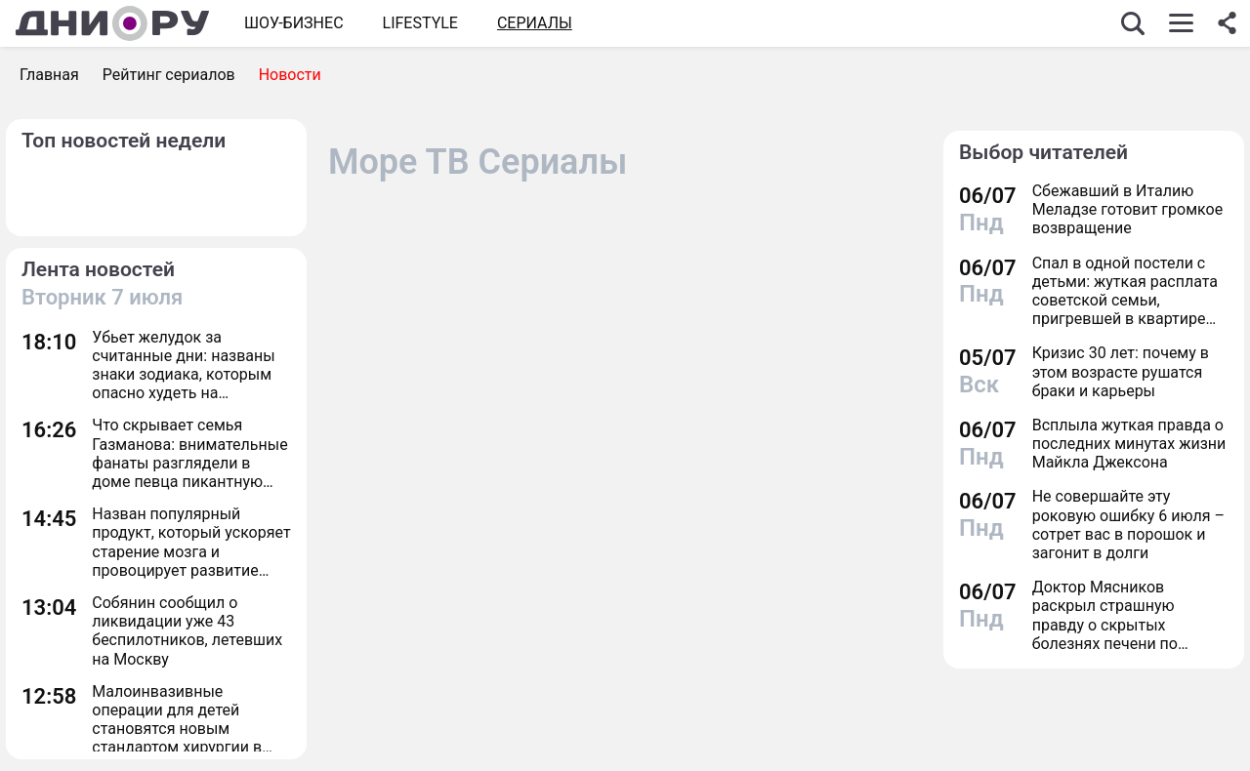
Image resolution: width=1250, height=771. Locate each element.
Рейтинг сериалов (169, 74)
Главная (49, 74)
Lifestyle (420, 23)
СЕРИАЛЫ (534, 23)
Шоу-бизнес (294, 23)
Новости (290, 74)
